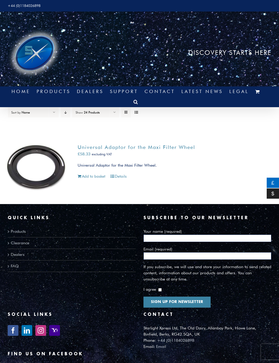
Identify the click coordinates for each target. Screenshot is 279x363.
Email (161, 346)
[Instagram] (40, 330)
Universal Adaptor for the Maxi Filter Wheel (136, 147)
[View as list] (136, 112)
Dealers (18, 254)
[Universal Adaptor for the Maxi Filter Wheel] (36, 167)
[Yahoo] (54, 330)
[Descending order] (65, 112)
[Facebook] (13, 330)
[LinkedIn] (27, 330)
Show (88, 112)
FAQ (15, 266)
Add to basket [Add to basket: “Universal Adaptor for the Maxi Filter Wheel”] (93, 176)
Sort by (20, 112)
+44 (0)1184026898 (175, 340)
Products (18, 231)
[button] (136, 102)
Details (121, 176)
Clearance (20, 242)
